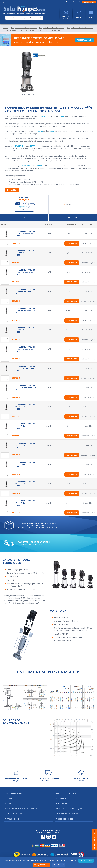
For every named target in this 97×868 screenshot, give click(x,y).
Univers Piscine (11, 819)
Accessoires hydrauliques (69, 809)
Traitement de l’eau (66, 793)
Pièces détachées (64, 819)
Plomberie (61, 798)
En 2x (17, 204)
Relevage (8, 803)
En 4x (31, 204)
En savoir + (12, 190)
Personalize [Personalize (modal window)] (58, 865)
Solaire (8, 798)
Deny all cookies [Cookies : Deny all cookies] (41, 865)
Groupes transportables (69, 814)
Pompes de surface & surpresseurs (21, 809)
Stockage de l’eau (13, 814)
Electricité (61, 803)
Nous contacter (88, 2)
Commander (72, 243)
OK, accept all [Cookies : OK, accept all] (86, 861)
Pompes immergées (13, 793)
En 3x (24, 204)
